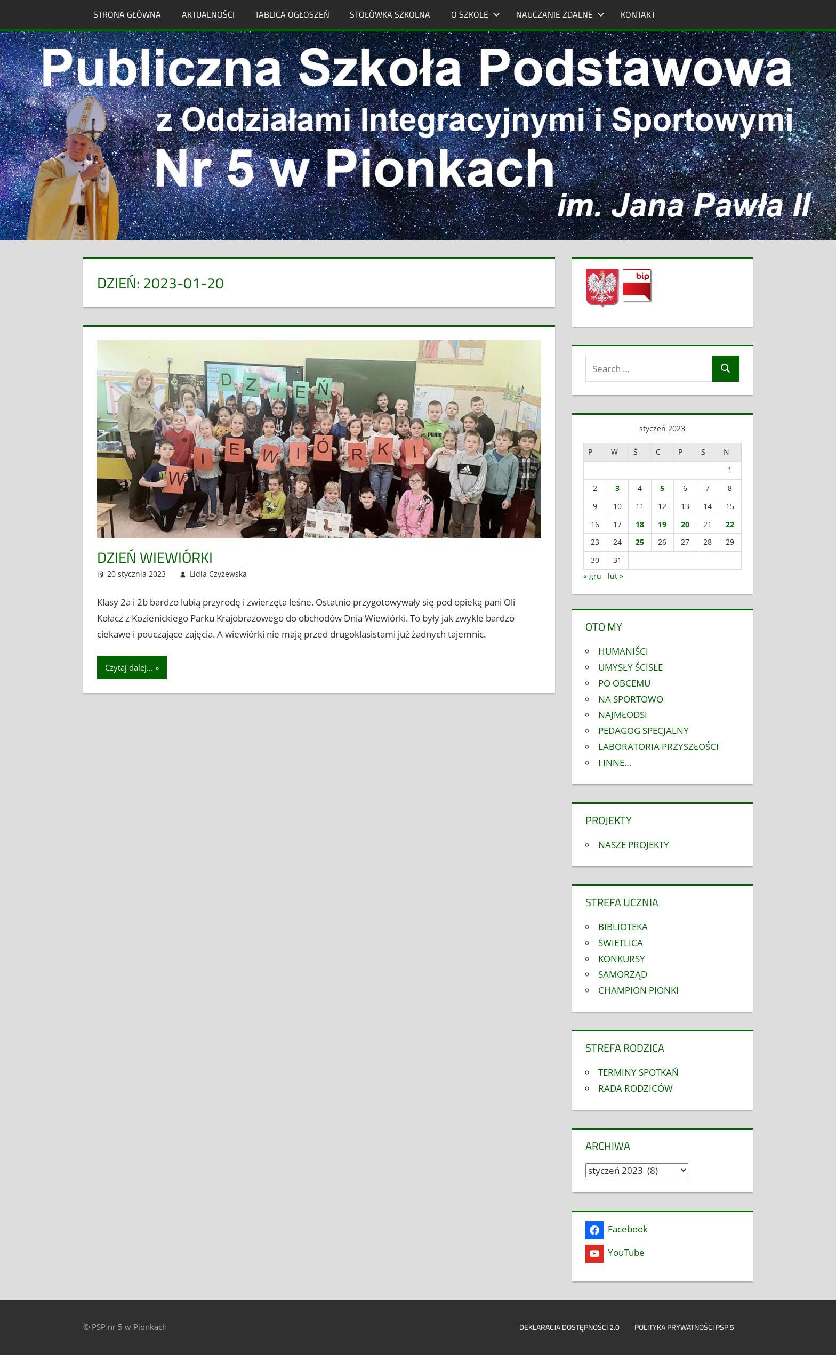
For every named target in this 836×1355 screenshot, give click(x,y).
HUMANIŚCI (623, 651)
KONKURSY (621, 959)
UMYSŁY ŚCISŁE (630, 667)
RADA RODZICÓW (635, 1088)
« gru (592, 576)
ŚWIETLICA (620, 943)
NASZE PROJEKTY (633, 844)
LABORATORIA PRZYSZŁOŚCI (658, 746)
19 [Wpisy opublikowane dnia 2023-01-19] (662, 524)
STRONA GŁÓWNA (127, 14)
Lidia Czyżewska (218, 574)
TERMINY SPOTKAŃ (638, 1072)
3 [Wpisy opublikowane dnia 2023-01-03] (617, 488)
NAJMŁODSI (622, 714)
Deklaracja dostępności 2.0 (569, 1327)
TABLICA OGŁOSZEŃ (292, 14)
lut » (615, 576)
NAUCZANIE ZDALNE (560, 14)
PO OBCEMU (624, 683)
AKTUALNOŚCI (208, 14)
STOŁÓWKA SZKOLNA (390, 14)
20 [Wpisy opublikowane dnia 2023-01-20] (685, 524)
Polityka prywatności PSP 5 (689, 1327)
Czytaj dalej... (129, 667)
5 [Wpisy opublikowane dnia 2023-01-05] (662, 488)
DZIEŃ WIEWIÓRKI (155, 557)
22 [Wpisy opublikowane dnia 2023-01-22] (730, 524)
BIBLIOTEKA (623, 927)
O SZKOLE (475, 14)
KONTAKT (638, 14)
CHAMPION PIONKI (638, 990)
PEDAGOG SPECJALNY (643, 730)
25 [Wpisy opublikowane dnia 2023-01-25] (640, 542)
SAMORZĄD (622, 974)
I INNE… (614, 762)
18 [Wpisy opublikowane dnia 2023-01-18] (640, 524)
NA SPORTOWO (630, 699)
